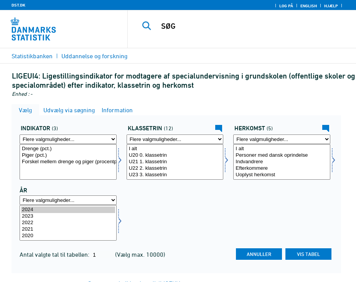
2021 (68, 229)
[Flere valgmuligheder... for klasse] (175, 139)
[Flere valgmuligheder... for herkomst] (281, 139)
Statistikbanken (32, 55)
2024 (68, 210)
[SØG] (248, 26)
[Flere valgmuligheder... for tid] (68, 200)
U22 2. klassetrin (175, 168)
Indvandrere (282, 162)
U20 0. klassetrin (175, 155)
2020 (68, 236)
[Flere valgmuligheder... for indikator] (68, 139)
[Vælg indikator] (68, 162)
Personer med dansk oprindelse (282, 155)
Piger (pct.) (68, 155)
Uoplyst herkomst (282, 175)
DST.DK (18, 5)
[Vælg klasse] (175, 162)
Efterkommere (282, 168)
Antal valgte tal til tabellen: (55, 254)
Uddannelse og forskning (94, 55)
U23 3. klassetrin (175, 175)
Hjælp (331, 5)
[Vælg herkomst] (281, 162)
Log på (286, 5)
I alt (175, 149)
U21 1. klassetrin (175, 162)
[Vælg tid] (68, 223)
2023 (68, 216)
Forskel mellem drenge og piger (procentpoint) (68, 162)
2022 (68, 223)
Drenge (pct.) (68, 149)
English (308, 5)
